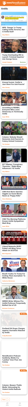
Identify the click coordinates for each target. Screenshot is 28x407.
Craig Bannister (7, 335)
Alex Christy (6, 87)
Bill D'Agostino (6, 253)
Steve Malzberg (6, 199)
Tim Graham (6, 144)
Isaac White (5, 117)
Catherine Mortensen (8, 281)
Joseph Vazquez (7, 62)
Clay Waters (5, 35)
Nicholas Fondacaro (8, 308)
